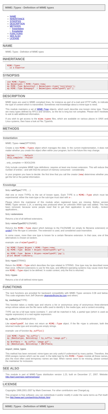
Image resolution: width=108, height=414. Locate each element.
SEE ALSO (15, 36)
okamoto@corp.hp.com (55, 295)
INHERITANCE (17, 19)
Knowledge (17, 31)
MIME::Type (43, 109)
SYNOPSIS (15, 21)
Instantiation (18, 28)
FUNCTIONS (16, 33)
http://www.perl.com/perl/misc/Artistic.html (30, 397)
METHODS (15, 26)
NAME (13, 16)
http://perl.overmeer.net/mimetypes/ (22, 377)
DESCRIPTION (17, 24)
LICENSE (14, 38)
